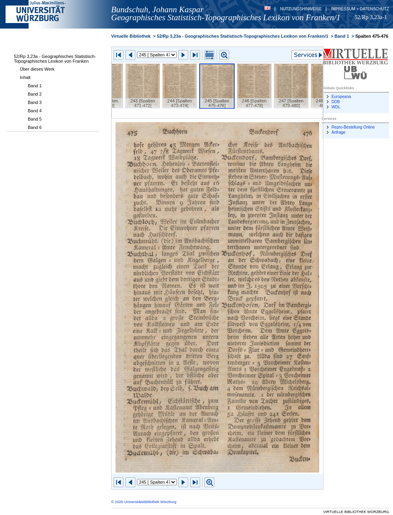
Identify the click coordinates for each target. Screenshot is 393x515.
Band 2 (35, 94)
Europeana (341, 96)
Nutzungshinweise (301, 9)
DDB (335, 102)
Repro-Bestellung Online (353, 127)
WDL (335, 107)
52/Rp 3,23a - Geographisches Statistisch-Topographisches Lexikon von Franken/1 (242, 36)
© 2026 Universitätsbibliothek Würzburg (143, 502)
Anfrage (338, 132)
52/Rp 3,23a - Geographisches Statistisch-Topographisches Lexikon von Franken (55, 58)
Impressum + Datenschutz (360, 9)
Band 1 (35, 85)
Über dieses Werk (37, 69)
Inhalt (25, 77)
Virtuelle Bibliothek (130, 36)
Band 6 (35, 127)
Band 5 (35, 119)
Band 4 (35, 110)
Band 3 (35, 102)
